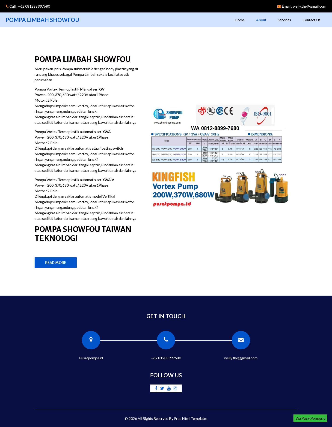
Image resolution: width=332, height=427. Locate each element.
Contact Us (311, 20)
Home (242, 19)
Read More (55, 262)
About (261, 20)
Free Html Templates (191, 418)
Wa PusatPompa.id (310, 418)
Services (284, 20)
